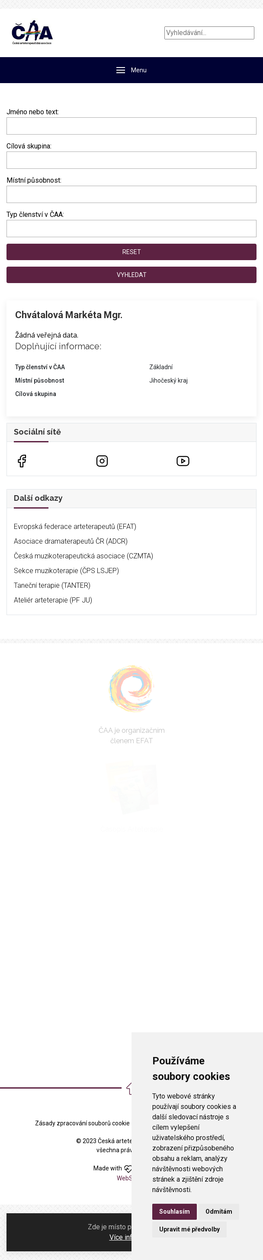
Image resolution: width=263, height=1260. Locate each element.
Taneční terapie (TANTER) (52, 585)
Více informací (131, 1237)
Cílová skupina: (28, 146)
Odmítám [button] (218, 1211)
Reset (131, 251)
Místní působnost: (33, 180)
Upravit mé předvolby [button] (189, 1229)
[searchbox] (11, 158)
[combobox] (131, 160)
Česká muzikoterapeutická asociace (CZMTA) (83, 556)
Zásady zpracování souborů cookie (82, 1123)
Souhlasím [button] (174, 1211)
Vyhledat (132, 274)
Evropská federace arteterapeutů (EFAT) (75, 526)
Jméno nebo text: (32, 112)
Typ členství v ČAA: (35, 214)
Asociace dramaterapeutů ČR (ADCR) (71, 541)
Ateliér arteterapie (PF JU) (53, 600)
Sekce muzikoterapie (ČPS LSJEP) (66, 571)
